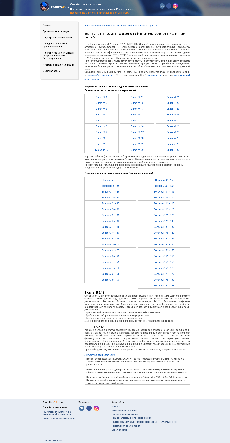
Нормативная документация (58, 64)
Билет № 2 (101, 103)
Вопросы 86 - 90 (110, 279)
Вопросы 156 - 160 (164, 256)
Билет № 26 (172, 126)
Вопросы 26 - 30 (110, 209)
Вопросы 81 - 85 (110, 273)
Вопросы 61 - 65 (110, 250)
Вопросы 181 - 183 (164, 285)
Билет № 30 (172, 149)
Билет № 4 (101, 114)
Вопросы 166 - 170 (164, 268)
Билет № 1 (101, 97)
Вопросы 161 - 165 (164, 262)
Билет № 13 (137, 108)
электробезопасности (100, 75)
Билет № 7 (101, 132)
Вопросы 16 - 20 (110, 197)
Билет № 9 (101, 144)
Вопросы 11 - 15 (110, 191)
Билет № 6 (101, 126)
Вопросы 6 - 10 (110, 185)
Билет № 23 (172, 108)
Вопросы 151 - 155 (164, 250)
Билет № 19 (137, 144)
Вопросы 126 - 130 (164, 221)
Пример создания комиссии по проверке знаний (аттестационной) (58, 55)
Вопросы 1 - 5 (110, 180)
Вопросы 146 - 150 (164, 244)
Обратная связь (51, 71)
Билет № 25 (172, 120)
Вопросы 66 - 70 (110, 256)
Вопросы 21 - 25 (110, 203)
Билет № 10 (101, 149)
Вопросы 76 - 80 (110, 268)
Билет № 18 (137, 138)
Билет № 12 (137, 103)
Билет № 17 (137, 132)
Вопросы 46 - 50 (110, 232)
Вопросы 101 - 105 (164, 191)
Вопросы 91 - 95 (164, 180)
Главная (47, 25)
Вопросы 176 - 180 (164, 279)
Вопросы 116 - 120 (164, 209)
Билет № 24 (172, 114)
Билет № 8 (101, 138)
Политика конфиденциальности (59, 418)
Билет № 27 (172, 132)
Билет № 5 (101, 120)
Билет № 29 (172, 144)
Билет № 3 (101, 108)
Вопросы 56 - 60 (110, 244)
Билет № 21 (172, 97)
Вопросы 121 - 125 (164, 215)
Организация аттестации (56, 31)
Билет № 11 (137, 97)
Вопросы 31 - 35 (110, 215)
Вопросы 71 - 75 (110, 262)
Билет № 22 (172, 103)
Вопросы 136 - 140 (164, 232)
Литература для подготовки (99, 354)
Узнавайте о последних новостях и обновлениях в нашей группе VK (121, 25)
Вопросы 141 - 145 (164, 238)
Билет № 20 (137, 149)
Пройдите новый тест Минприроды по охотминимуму (99, 12)
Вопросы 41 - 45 (110, 227)
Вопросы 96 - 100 (164, 185)
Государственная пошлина (57, 37)
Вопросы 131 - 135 (164, 227)
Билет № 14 (137, 114)
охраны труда (154, 75)
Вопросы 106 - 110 (164, 197)
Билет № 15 (137, 120)
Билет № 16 (137, 126)
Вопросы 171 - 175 (164, 273)
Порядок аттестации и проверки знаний (55, 45)
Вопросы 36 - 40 (110, 221)
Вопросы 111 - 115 (164, 203)
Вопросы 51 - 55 (110, 238)
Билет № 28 (172, 138)
